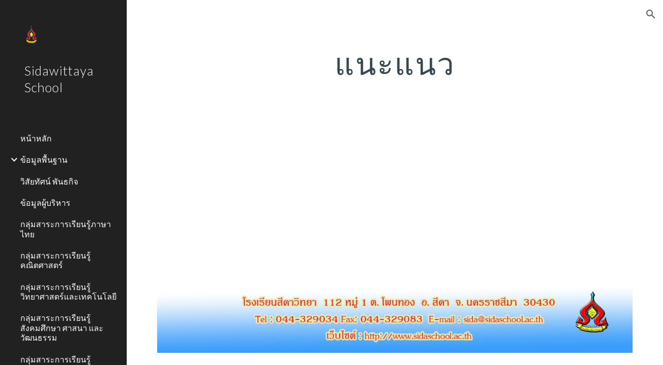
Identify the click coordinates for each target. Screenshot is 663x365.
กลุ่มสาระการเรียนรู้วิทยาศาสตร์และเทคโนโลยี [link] (68, 291)
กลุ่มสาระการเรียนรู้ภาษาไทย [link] (65, 228)
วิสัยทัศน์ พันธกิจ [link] (49, 181)
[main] (395, 63)
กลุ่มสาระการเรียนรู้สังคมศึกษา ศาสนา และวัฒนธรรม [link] (61, 327)
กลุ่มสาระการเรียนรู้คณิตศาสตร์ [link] (55, 260)
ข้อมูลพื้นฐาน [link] (43, 159)
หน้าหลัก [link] (36, 138)
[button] (651, 14)
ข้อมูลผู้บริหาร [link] (45, 202)
